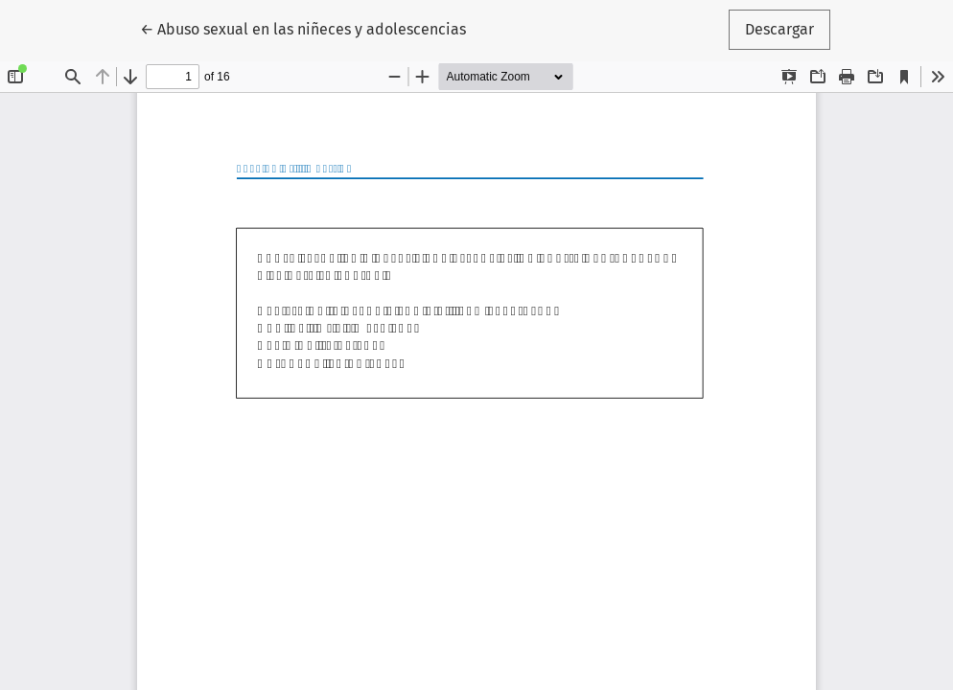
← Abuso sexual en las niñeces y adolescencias (303, 27)
